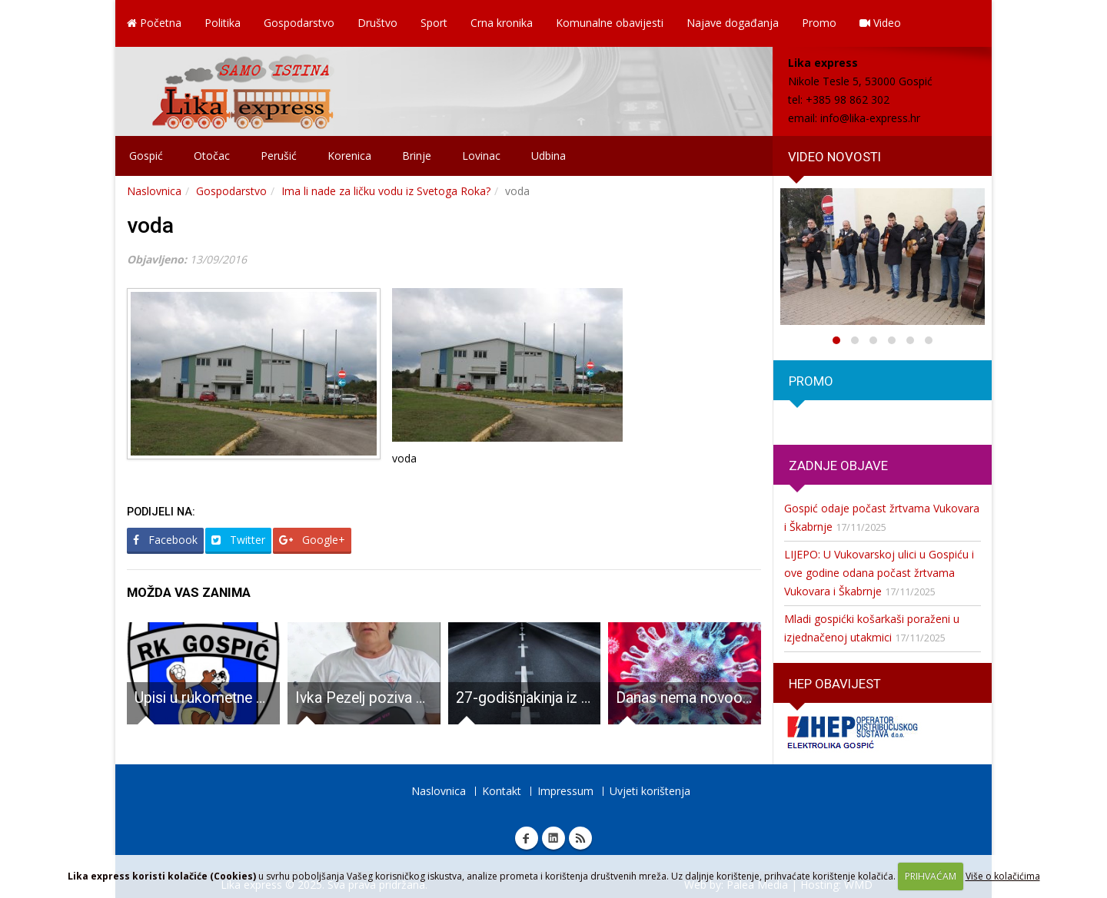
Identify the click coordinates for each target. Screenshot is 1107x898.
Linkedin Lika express (553, 838)
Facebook (165, 539)
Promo (819, 22)
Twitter (238, 539)
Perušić (279, 155)
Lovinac (481, 155)
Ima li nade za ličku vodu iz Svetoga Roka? (385, 191)
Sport (434, 22)
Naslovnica (154, 191)
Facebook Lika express (526, 838)
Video (880, 22)
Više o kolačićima (1003, 876)
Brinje (416, 155)
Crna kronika (501, 22)
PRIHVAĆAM (930, 876)
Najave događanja (732, 22)
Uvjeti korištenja (650, 791)
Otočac (212, 155)
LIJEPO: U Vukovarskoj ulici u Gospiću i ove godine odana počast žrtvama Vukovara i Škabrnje (879, 572)
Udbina (548, 155)
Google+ (312, 539)
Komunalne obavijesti (609, 22)
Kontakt (501, 791)
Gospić (146, 155)
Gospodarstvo (299, 22)
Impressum (565, 791)
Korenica (349, 155)
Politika (222, 22)
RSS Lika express (580, 838)
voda (150, 225)
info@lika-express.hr (870, 118)
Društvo (377, 22)
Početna (154, 22)
